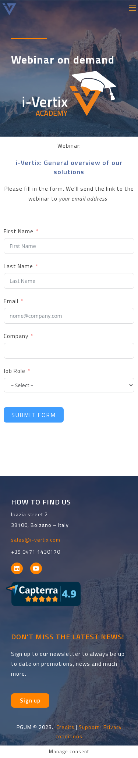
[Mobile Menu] (132, 6)
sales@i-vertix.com (35, 539)
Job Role (14, 371)
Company (16, 336)
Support (89, 727)
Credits (65, 727)
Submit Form (33, 414)
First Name (18, 231)
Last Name (18, 266)
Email (11, 301)
